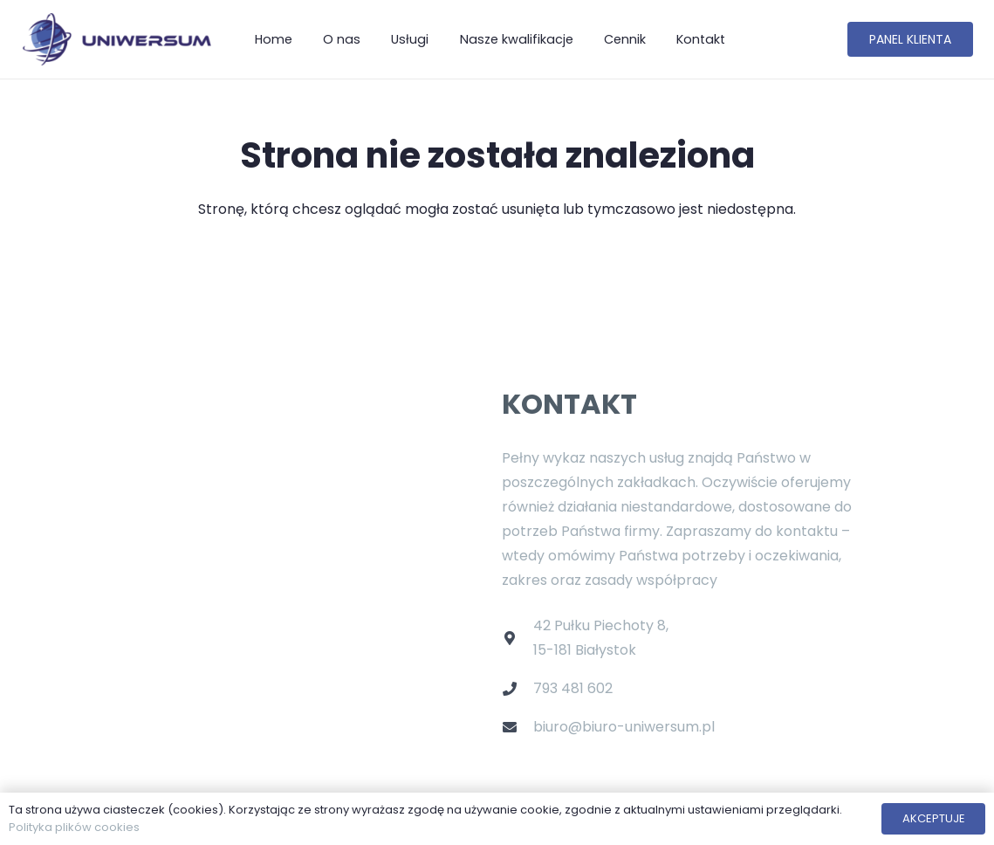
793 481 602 (573, 688)
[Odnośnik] (116, 39)
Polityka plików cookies (74, 827)
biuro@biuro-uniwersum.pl (624, 727)
